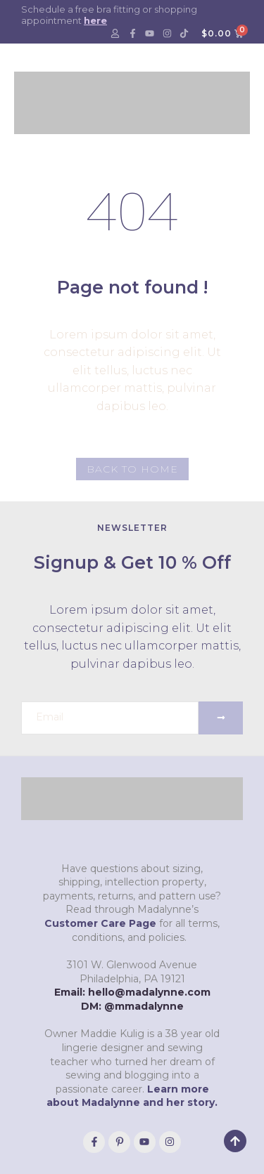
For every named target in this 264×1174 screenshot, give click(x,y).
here (95, 20)
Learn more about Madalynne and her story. (132, 1096)
